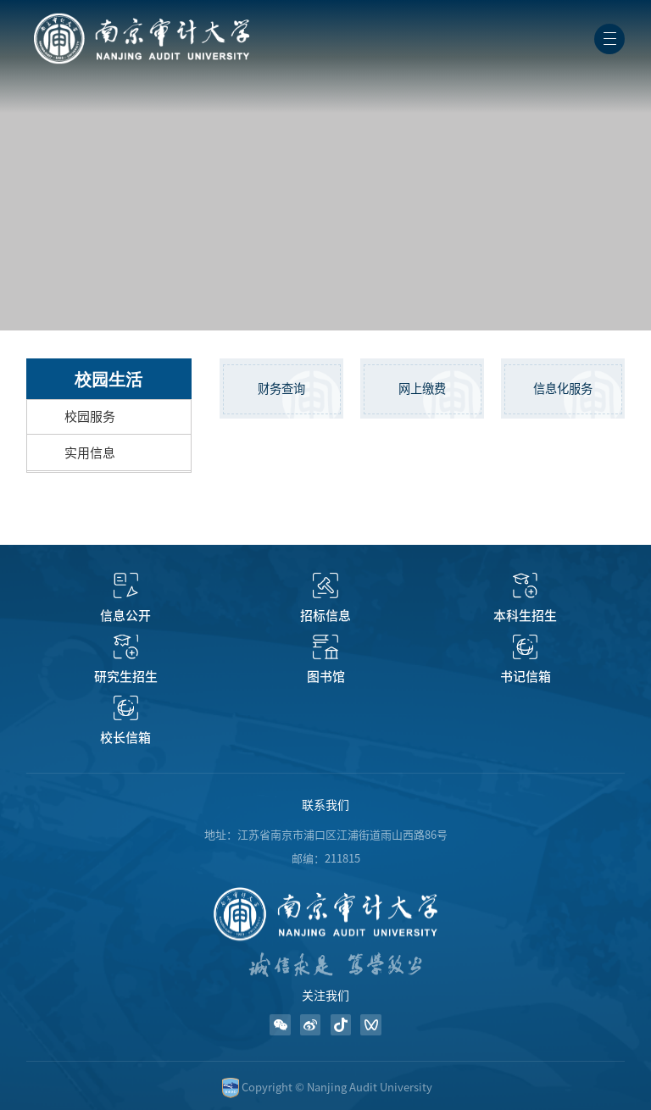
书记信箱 (525, 676)
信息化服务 (563, 388)
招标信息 (325, 615)
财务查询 (281, 388)
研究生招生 (126, 676)
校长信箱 (125, 737)
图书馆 (326, 676)
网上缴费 (422, 388)
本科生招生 (525, 615)
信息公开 (125, 615)
